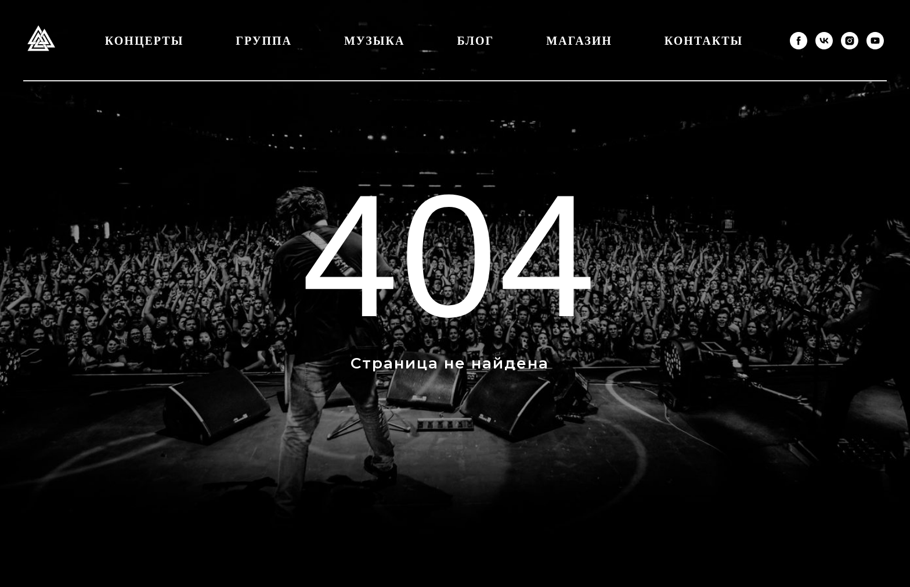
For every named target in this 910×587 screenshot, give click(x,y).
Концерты (144, 40)
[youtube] (875, 40)
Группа (264, 40)
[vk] (824, 40)
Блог (475, 40)
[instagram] (849, 40)
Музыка (374, 40)
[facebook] (798, 40)
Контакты (704, 40)
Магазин (579, 40)
